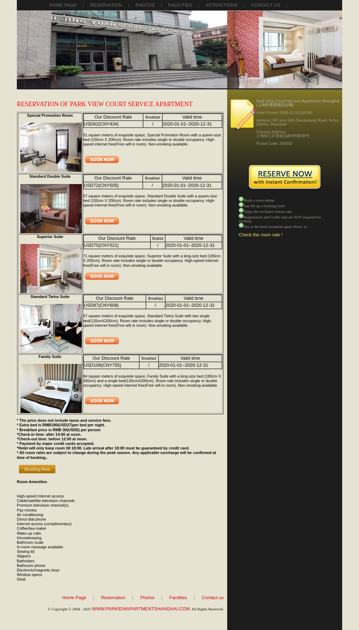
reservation (106, 5)
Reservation (113, 597)
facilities (180, 5)
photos (145, 5)
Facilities (178, 597)
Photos (147, 597)
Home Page (63, 5)
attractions (222, 5)
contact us (265, 5)
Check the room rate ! (261, 234)
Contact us (213, 597)
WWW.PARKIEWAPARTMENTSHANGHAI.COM (141, 608)
